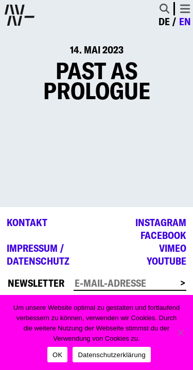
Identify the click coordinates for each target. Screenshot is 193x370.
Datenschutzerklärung (111, 355)
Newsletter (36, 283)
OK (57, 355)
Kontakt (27, 222)
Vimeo (172, 248)
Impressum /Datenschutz (38, 254)
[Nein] (180, 332)
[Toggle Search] (164, 8)
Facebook (163, 235)
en (185, 21)
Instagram (160, 222)
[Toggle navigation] (185, 8)
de (164, 21)
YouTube (166, 261)
